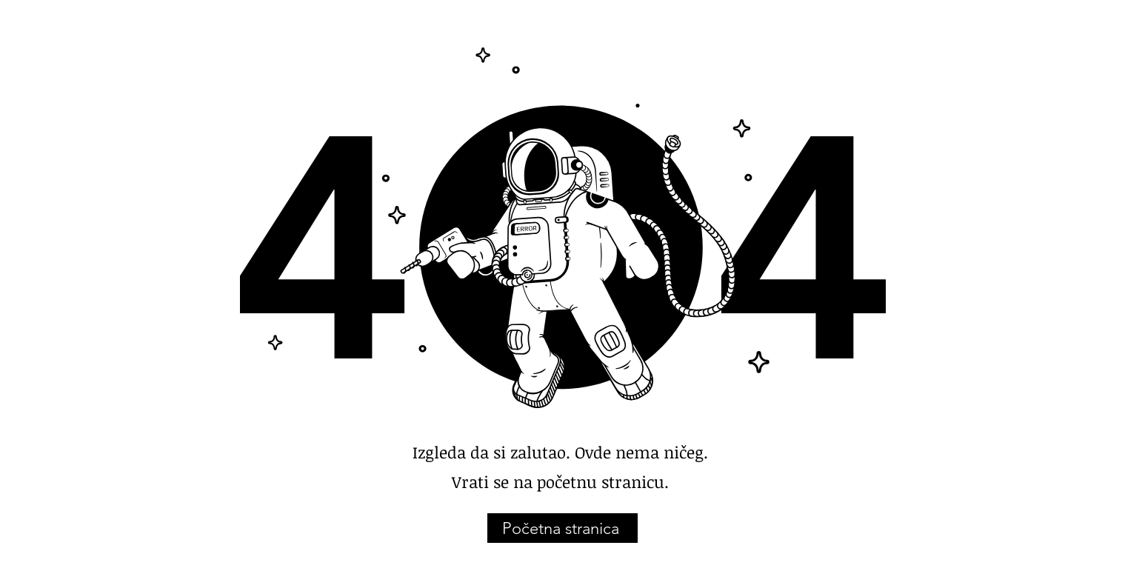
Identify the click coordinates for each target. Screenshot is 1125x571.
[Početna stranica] (562, 528)
